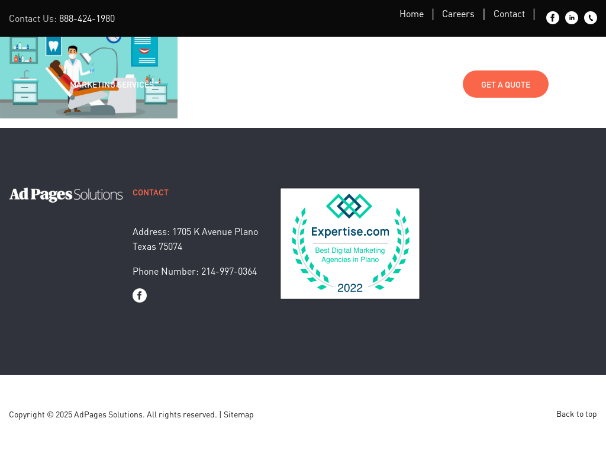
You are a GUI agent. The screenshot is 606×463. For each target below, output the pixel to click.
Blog (257, 84)
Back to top (576, 413)
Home (411, 13)
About (304, 84)
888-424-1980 (87, 18)
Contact (509, 13)
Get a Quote (505, 84)
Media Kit (360, 84)
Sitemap (239, 414)
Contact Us (427, 84)
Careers (458, 13)
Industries (200, 84)
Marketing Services (112, 84)
